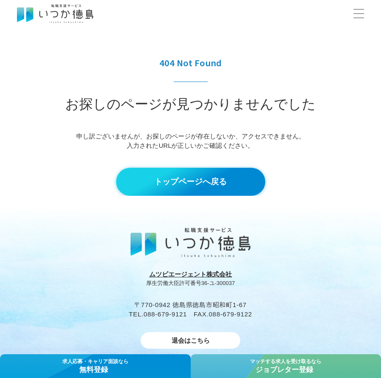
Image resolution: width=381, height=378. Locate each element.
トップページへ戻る (190, 181)
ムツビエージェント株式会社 (190, 274)
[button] (358, 13)
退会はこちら (191, 340)
